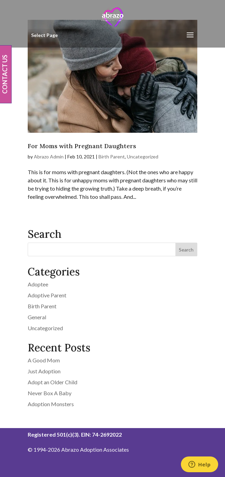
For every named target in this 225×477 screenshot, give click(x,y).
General (37, 317)
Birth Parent (111, 156)
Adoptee (38, 284)
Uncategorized (142, 156)
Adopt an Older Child (52, 382)
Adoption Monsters (51, 404)
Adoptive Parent (47, 295)
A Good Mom (44, 360)
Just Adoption (44, 371)
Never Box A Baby (49, 393)
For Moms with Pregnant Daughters (82, 146)
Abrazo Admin (49, 156)
